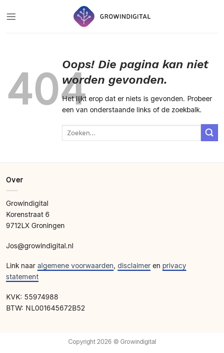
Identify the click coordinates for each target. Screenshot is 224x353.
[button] (11, 16)
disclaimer (134, 265)
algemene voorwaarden (75, 265)
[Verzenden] (209, 132)
